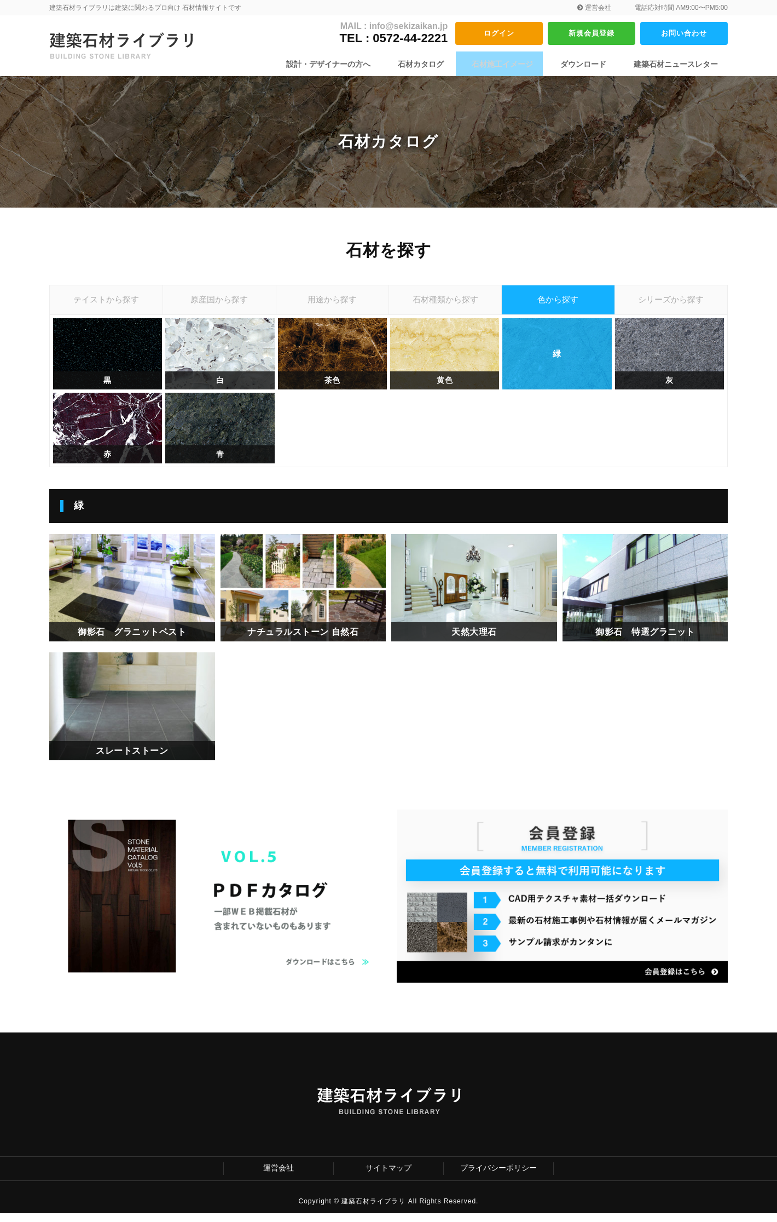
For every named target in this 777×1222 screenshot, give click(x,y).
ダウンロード (589, 64)
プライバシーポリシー (498, 1176)
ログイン (499, 32)
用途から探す (332, 303)
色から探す (558, 303)
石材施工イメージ (513, 64)
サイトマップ (388, 1176)
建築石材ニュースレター (676, 64)
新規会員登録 (591, 32)
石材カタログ (438, 64)
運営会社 (594, 8)
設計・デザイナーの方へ (351, 64)
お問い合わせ (684, 32)
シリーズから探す (671, 303)
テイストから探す (106, 303)
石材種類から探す (445, 303)
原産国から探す (219, 303)
